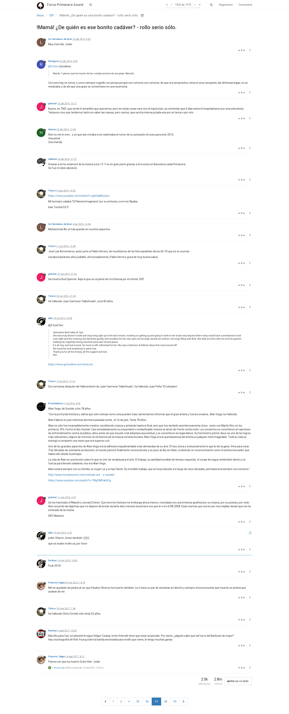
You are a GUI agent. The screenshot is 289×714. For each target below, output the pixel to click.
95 (137, 701)
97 (156, 701)
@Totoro (53, 66)
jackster (52, 103)
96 (147, 701)
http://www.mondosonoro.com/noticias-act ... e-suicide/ (81, 474)
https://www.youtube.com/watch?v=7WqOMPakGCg (79, 480)
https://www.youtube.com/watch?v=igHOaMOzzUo (79, 195)
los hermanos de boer (60, 39)
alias (50, 318)
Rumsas (52, 630)
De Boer (52, 560)
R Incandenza (55, 403)
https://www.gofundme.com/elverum (70, 364)
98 (165, 701)
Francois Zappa (56, 582)
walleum (52, 159)
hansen (52, 129)
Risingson (53, 61)
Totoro (52, 190)
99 (174, 701)
